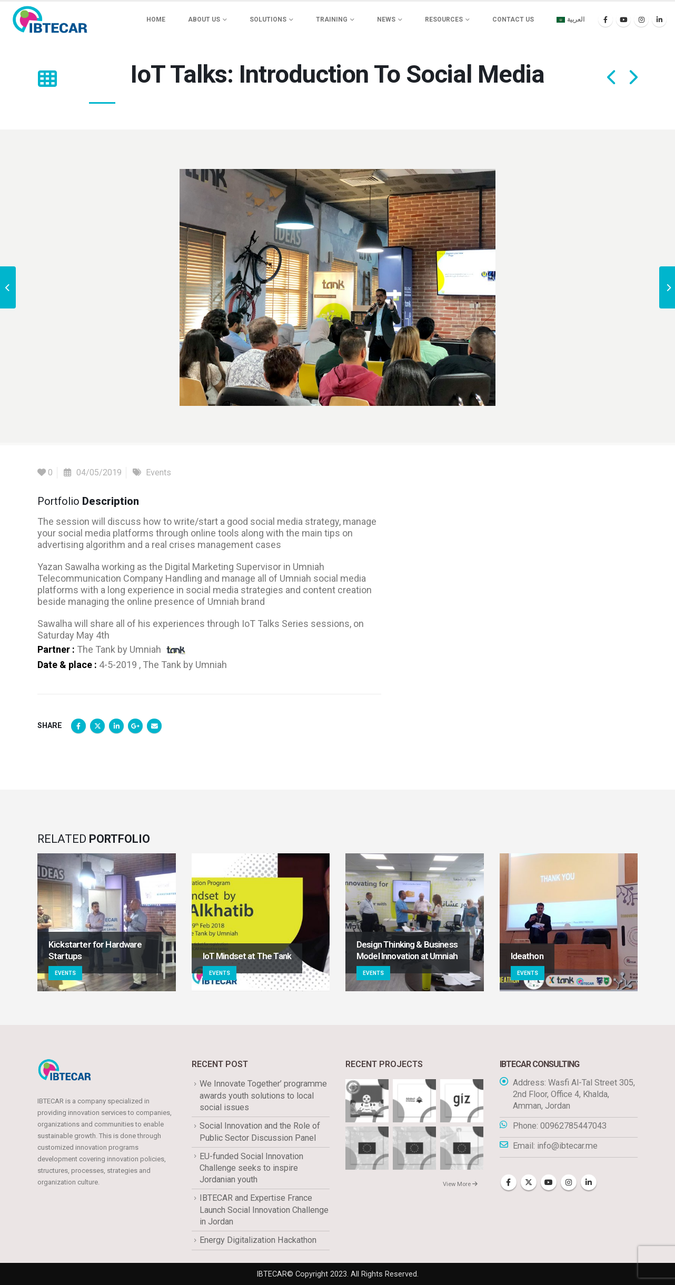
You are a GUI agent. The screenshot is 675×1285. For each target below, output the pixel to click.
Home (155, 19)
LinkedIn (116, 726)
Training (332, 19)
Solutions (268, 19)
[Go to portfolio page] (106, 922)
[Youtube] (623, 19)
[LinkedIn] (659, 19)
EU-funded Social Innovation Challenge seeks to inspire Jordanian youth (251, 1168)
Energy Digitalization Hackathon (258, 1240)
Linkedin (589, 1182)
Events (158, 472)
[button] (47, 78)
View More (460, 1184)
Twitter (97, 726)
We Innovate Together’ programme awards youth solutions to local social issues (263, 1095)
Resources (444, 19)
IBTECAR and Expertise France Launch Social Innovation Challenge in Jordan (264, 1210)
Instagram (569, 1182)
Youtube (549, 1182)
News (386, 19)
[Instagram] (641, 19)
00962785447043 (573, 1126)
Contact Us (513, 19)
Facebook (78, 726)
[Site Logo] (50, 19)
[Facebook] (605, 19)
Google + (135, 726)
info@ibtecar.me (567, 1146)
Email (154, 726)
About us (204, 19)
